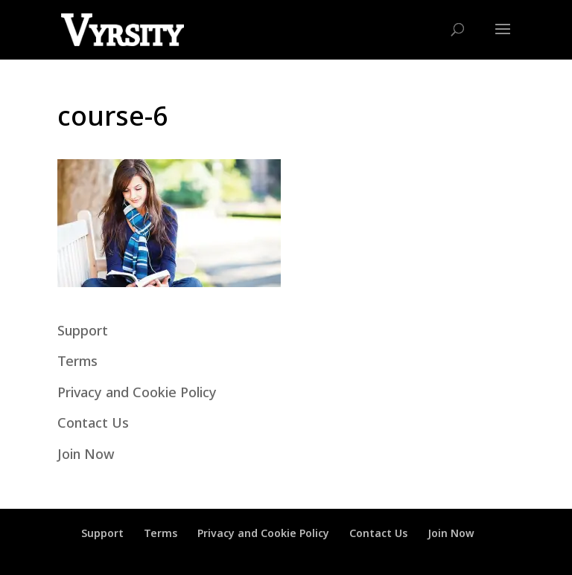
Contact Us (93, 422)
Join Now (86, 454)
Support (82, 330)
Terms (77, 361)
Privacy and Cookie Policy (137, 392)
